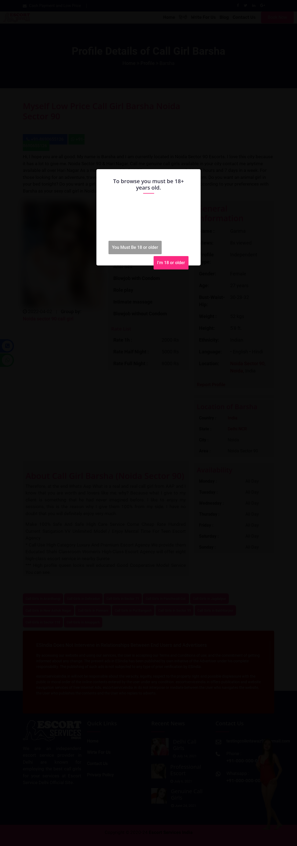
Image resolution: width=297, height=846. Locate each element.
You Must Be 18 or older (135, 247)
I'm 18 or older (171, 262)
